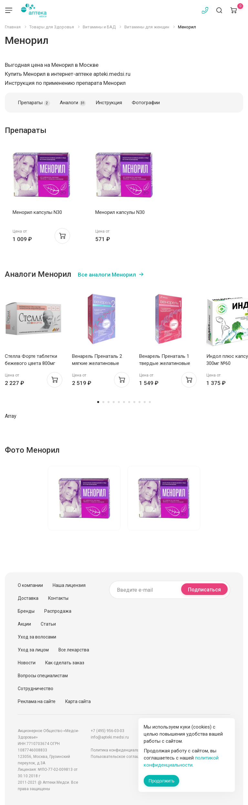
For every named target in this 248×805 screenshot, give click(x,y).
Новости (27, 662)
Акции (24, 624)
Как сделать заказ (64, 662)
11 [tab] (150, 402)
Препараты (34, 103)
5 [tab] (119, 402)
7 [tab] (129, 402)
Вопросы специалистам (43, 675)
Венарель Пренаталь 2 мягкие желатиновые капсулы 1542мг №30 (97, 363)
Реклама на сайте (37, 701)
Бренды (26, 611)
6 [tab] (124, 402)
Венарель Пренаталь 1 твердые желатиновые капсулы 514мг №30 (164, 363)
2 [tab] (103, 402)
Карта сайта (78, 701)
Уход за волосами (37, 636)
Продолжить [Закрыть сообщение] (161, 780)
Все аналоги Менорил (107, 274)
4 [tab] (114, 402)
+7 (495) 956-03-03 (107, 731)
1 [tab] (98, 402)
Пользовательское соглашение (120, 756)
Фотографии (146, 103)
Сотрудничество (35, 688)
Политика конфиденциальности (120, 750)
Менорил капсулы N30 (37, 212)
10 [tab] (145, 402)
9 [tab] (139, 402)
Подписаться (204, 590)
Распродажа (57, 611)
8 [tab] (134, 402)
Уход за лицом (33, 649)
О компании (30, 585)
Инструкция (109, 103)
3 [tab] (108, 402)
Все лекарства (73, 649)
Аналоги (73, 103)
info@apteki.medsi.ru (110, 737)
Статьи (48, 624)
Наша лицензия (69, 585)
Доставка (28, 598)
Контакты (58, 598)
